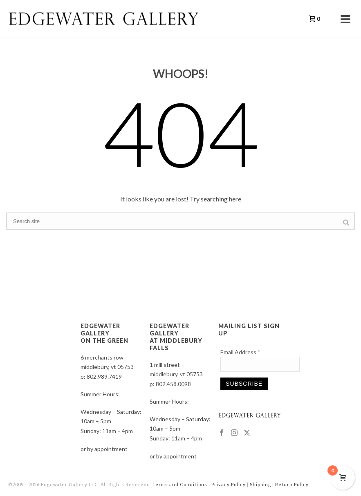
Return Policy (292, 484)
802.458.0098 (173, 383)
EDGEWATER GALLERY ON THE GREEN (104, 333)
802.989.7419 (104, 376)
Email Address (240, 352)
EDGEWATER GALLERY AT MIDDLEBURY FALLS (176, 336)
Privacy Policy (228, 484)
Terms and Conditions (179, 484)
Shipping (260, 484)
